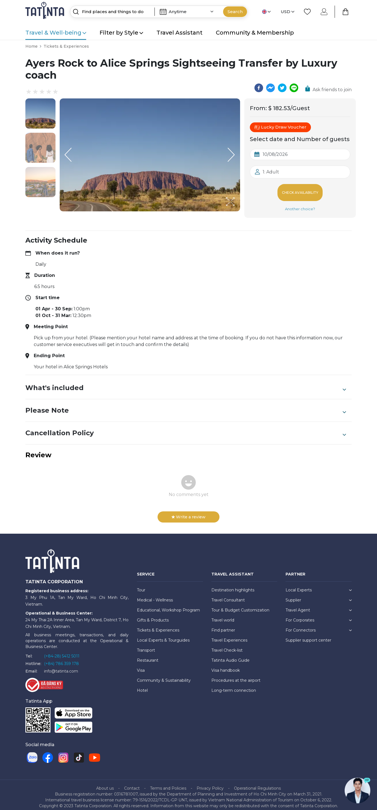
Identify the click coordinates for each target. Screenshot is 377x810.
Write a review (188, 512)
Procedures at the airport (235, 675)
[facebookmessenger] (270, 87)
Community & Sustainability (164, 675)
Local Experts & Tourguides (163, 635)
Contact (132, 783)
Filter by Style (121, 32)
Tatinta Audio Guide (230, 655)
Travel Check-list (227, 645)
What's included (185, 383)
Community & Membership (255, 32)
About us (105, 783)
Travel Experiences (229, 635)
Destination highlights (232, 585)
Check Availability (300, 190)
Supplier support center (308, 635)
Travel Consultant (228, 595)
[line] (293, 87)
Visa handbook (225, 665)
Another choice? (300, 204)
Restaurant (147, 655)
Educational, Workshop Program (168, 605)
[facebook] (258, 87)
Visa (141, 665)
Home (31, 46)
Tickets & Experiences (66, 46)
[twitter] (282, 87)
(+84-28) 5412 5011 (61, 651)
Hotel (142, 685)
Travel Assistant (179, 32)
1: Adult (271, 172)
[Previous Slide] (68, 155)
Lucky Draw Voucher (280, 127)
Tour (141, 585)
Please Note (185, 406)
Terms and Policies (168, 783)
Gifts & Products (153, 615)
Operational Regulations (257, 783)
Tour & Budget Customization (240, 605)
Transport (146, 645)
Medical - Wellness (155, 595)
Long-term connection (233, 685)
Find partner (223, 625)
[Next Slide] (231, 155)
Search (235, 11)
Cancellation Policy (185, 428)
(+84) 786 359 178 (61, 659)
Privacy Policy (210, 783)
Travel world (222, 615)
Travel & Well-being (55, 32)
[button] (40, 113)
